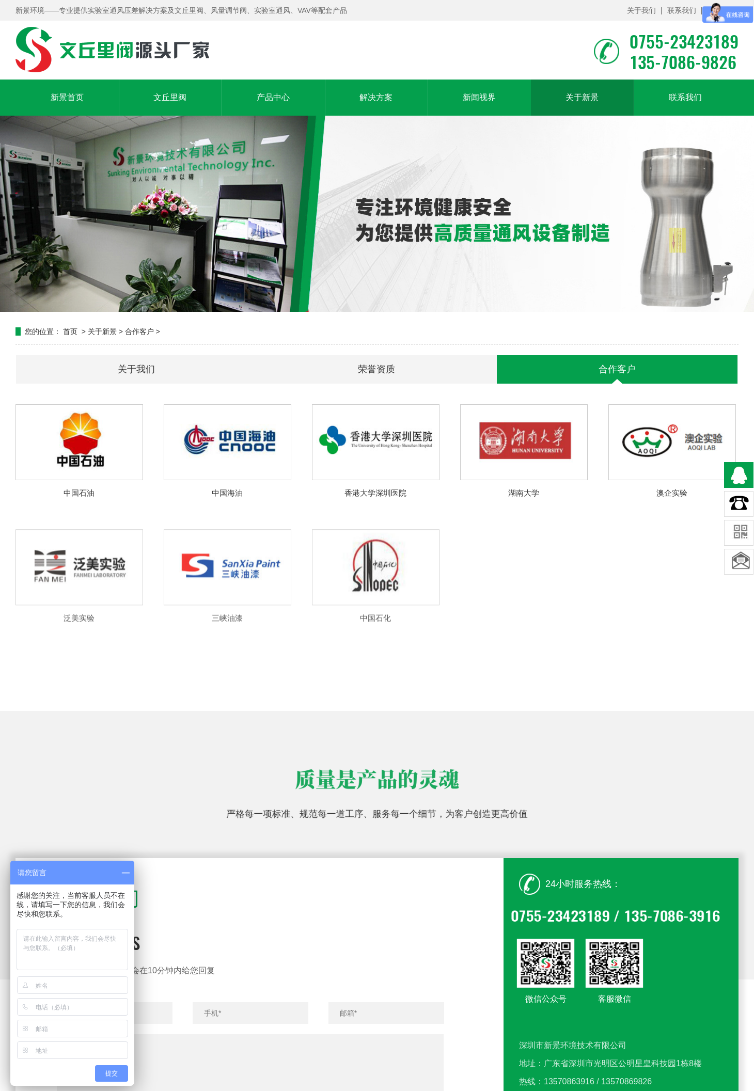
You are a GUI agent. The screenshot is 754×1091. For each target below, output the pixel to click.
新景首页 (67, 97)
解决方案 (375, 97)
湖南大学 (523, 492)
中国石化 (375, 654)
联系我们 (681, 10)
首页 (70, 331)
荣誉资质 (376, 369)
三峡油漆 (227, 654)
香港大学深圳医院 (375, 492)
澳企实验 (671, 492)
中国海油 (227, 492)
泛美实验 (79, 654)
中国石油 (79, 492)
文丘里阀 (169, 97)
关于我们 (641, 10)
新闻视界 (479, 97)
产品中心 (273, 97)
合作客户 (139, 331)
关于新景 (582, 97)
